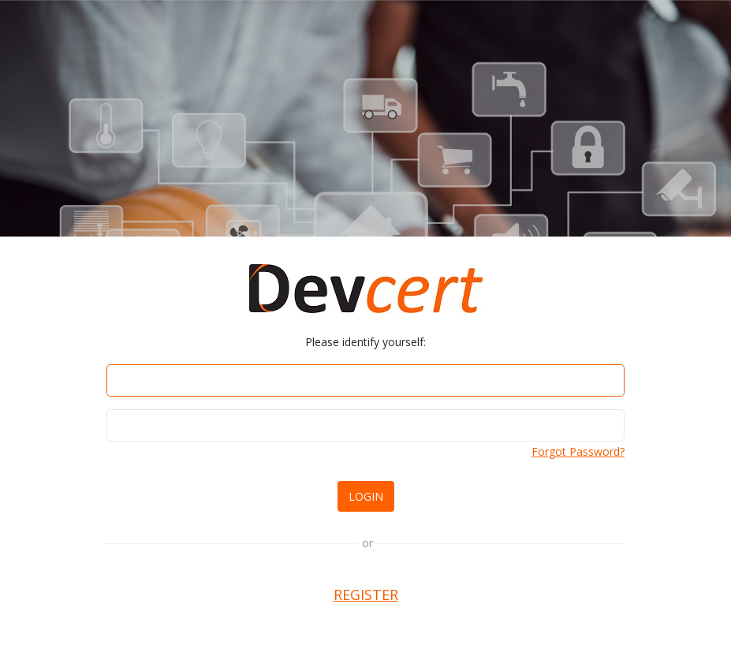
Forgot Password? (578, 451)
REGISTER (366, 594)
